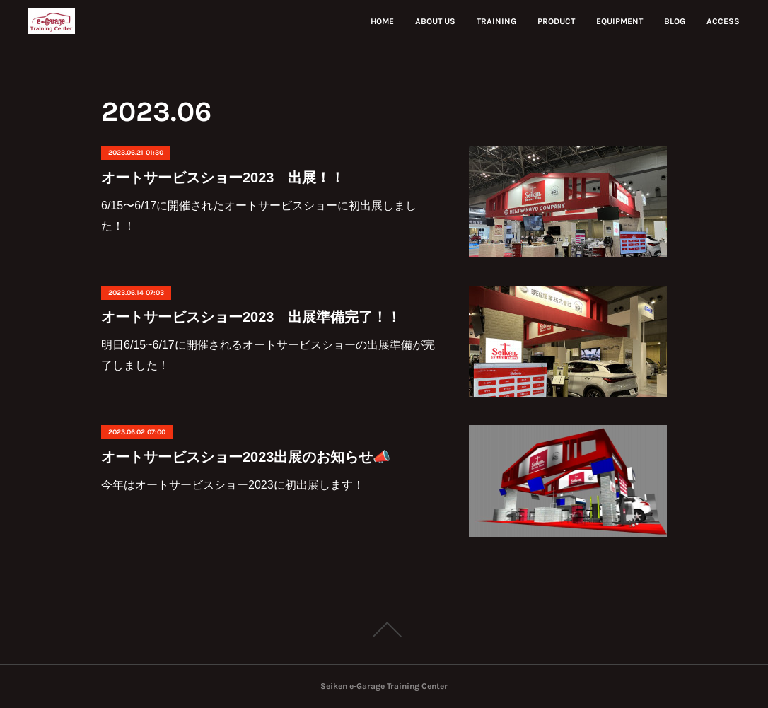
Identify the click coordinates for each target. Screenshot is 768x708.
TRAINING (496, 21)
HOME (382, 21)
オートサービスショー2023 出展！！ (223, 177)
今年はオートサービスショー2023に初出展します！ (232, 485)
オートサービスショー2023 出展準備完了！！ (251, 317)
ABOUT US (435, 21)
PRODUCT (556, 21)
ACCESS (723, 21)
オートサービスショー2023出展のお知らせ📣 (246, 457)
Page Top (384, 629)
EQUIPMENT (619, 21)
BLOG (674, 21)
